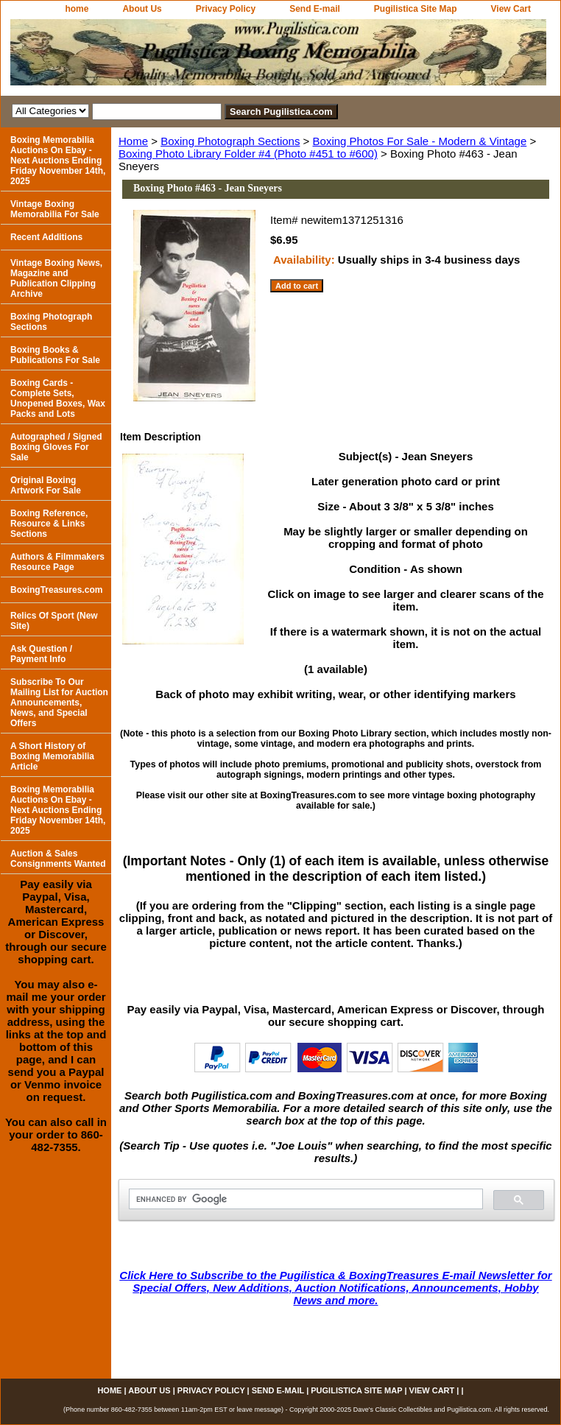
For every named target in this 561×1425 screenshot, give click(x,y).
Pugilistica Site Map (415, 9)
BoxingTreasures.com (56, 590)
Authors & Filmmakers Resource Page (57, 562)
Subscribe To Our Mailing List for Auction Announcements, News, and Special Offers (59, 702)
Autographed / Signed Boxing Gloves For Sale (56, 447)
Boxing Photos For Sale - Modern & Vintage (420, 141)
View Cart (511, 9)
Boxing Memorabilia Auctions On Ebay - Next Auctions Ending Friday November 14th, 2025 (57, 160)
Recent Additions (46, 237)
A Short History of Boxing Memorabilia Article (52, 756)
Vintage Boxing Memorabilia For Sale (54, 209)
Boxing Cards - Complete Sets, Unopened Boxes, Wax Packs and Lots (57, 398)
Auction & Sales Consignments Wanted (58, 858)
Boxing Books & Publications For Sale (55, 355)
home (76, 9)
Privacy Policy (225, 9)
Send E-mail (314, 9)
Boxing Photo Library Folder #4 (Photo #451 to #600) (248, 153)
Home (133, 141)
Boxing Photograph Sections (230, 141)
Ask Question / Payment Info (41, 654)
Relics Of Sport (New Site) (54, 621)
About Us (141, 9)
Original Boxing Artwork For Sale (45, 485)
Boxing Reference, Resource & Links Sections (49, 523)
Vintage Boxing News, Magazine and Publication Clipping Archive (56, 278)
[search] (304, 1199)
